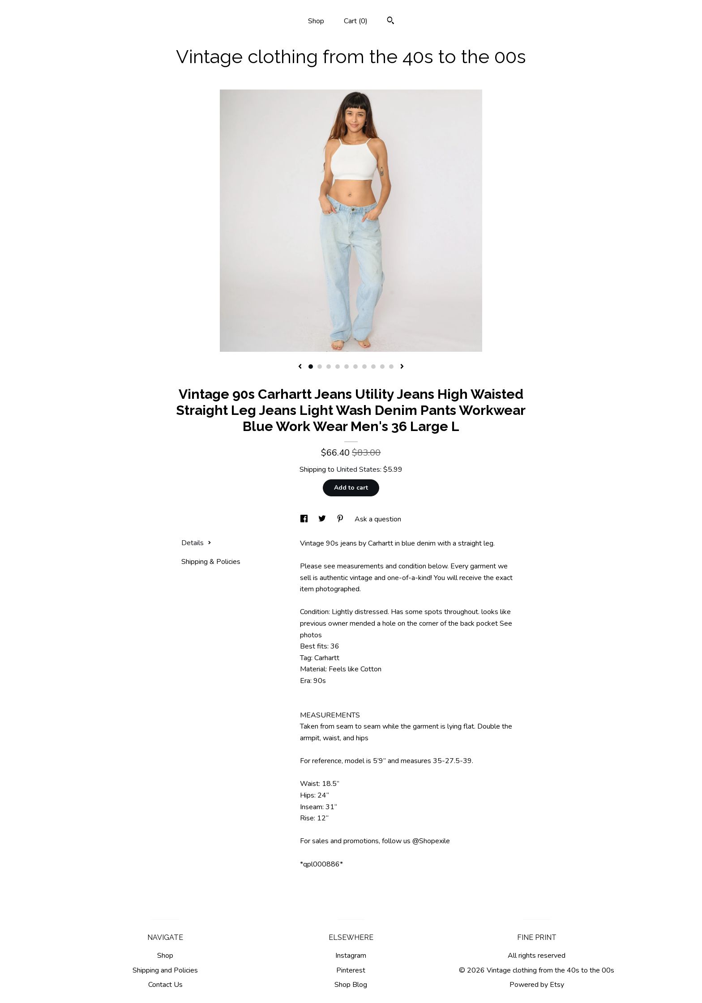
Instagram (350, 955)
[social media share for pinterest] (341, 519)
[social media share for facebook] (304, 519)
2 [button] (319, 366)
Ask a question (378, 519)
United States (358, 469)
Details (196, 543)
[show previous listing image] (300, 367)
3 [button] (328, 366)
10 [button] (391, 366)
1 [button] (310, 366)
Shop (316, 21)
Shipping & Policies (210, 562)
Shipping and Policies (165, 970)
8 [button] (373, 366)
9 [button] (382, 366)
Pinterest (350, 970)
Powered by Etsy (536, 985)
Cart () (356, 21)
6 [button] (355, 366)
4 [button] (337, 366)
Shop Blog (350, 985)
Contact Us (165, 985)
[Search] (390, 22)
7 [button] (364, 366)
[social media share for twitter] (323, 519)
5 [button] (346, 366)
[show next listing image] (402, 367)
